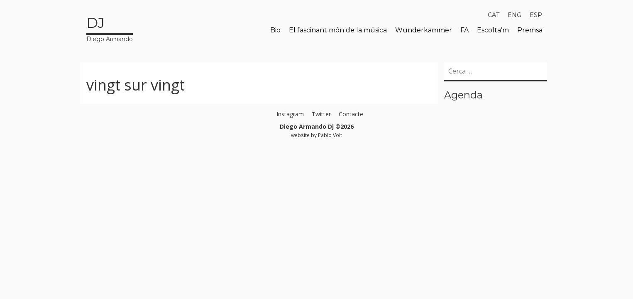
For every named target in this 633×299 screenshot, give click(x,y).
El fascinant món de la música (338, 30)
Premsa (530, 30)
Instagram (290, 114)
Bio (275, 30)
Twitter (321, 114)
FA (464, 30)
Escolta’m (493, 30)
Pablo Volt (330, 135)
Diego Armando (109, 28)
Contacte (351, 114)
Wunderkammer (423, 30)
